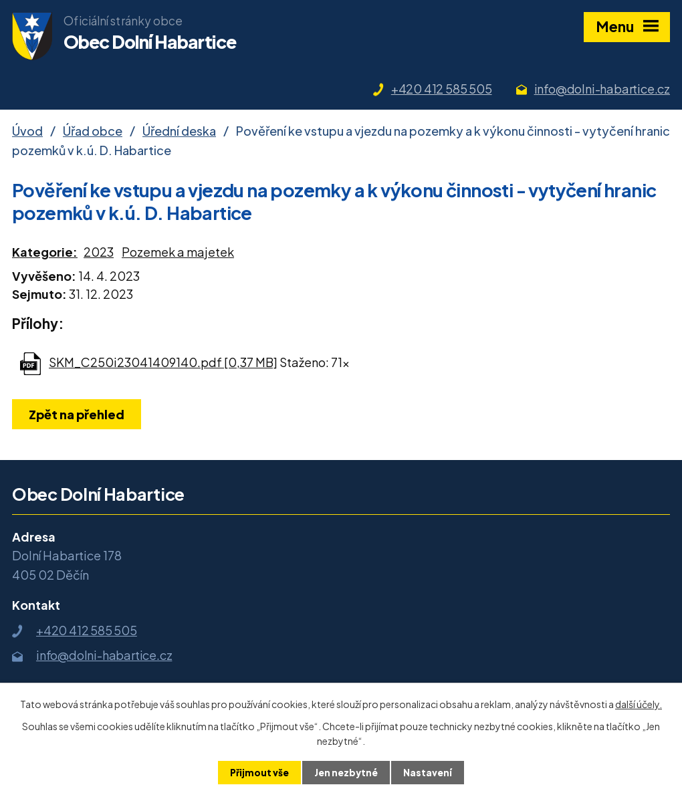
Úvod (27, 130)
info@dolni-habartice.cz (602, 88)
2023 (99, 251)
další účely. (638, 703)
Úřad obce (92, 130)
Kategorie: (45, 251)
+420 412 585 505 (441, 88)
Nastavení (429, 772)
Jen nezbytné (346, 772)
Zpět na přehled (78, 414)
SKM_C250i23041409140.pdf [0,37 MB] (163, 362)
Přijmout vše (258, 772)
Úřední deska (179, 130)
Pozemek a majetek (178, 251)
